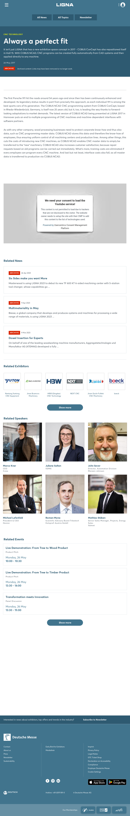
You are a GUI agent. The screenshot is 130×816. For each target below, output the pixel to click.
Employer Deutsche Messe (99, 768)
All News (42, 17)
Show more (65, 488)
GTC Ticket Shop (95, 757)
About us (7, 750)
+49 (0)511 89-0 (59, 792)
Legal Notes (93, 754)
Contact (7, 747)
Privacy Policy (93, 750)
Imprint (91, 747)
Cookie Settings (94, 772)
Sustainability (9, 761)
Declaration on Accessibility (99, 761)
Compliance (93, 764)
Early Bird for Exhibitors (55, 747)
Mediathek (50, 750)
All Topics (63, 17)
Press (6, 754)
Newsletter (86, 17)
